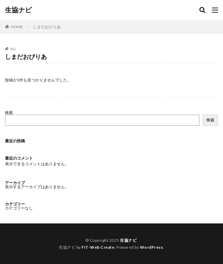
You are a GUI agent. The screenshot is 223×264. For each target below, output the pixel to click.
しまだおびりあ (47, 26)
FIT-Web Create (97, 247)
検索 (9, 112)
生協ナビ (18, 10)
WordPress (151, 247)
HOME (17, 26)
